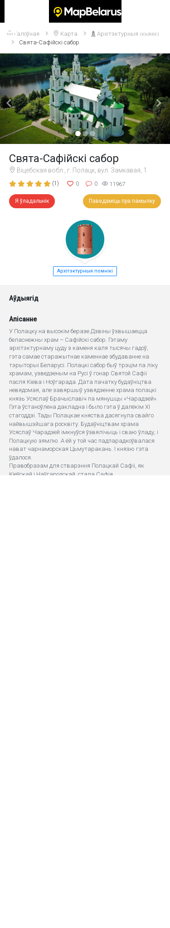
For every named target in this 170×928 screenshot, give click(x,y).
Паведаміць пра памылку (122, 201)
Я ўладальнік (32, 201)
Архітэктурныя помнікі (85, 271)
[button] (12, 98)
